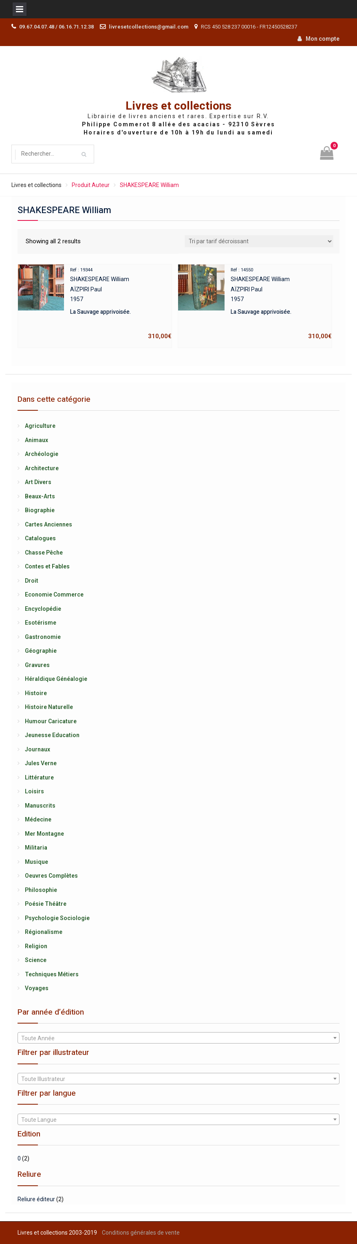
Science (35, 960)
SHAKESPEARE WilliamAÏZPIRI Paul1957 (95, 302)
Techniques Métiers (52, 974)
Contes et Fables (47, 566)
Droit (31, 580)
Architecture (42, 468)
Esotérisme (40, 622)
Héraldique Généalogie (56, 679)
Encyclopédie (43, 608)
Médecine (38, 819)
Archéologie (41, 454)
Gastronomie (43, 637)
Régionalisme (43, 932)
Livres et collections (178, 106)
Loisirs (34, 791)
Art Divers (38, 482)
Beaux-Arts (40, 496)
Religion (36, 946)
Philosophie (41, 890)
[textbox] (178, 1038)
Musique (36, 862)
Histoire (36, 693)
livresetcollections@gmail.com (148, 27)
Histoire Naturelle (49, 707)
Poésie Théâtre (45, 904)
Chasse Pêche (44, 552)
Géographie (41, 650)
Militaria (36, 847)
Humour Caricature (51, 721)
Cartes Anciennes (48, 524)
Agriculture (40, 426)
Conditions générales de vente (141, 1232)
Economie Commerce (54, 594)
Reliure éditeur (36, 1199)
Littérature (39, 777)
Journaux (37, 749)
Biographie (40, 510)
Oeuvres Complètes (51, 875)
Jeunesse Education (52, 735)
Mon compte (322, 38)
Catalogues (40, 538)
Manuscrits (40, 805)
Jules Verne (41, 763)
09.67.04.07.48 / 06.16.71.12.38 (56, 27)
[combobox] (178, 1038)
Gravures (37, 665)
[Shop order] (259, 241)
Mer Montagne (44, 833)
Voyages (36, 988)
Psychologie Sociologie (57, 918)
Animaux (36, 440)
